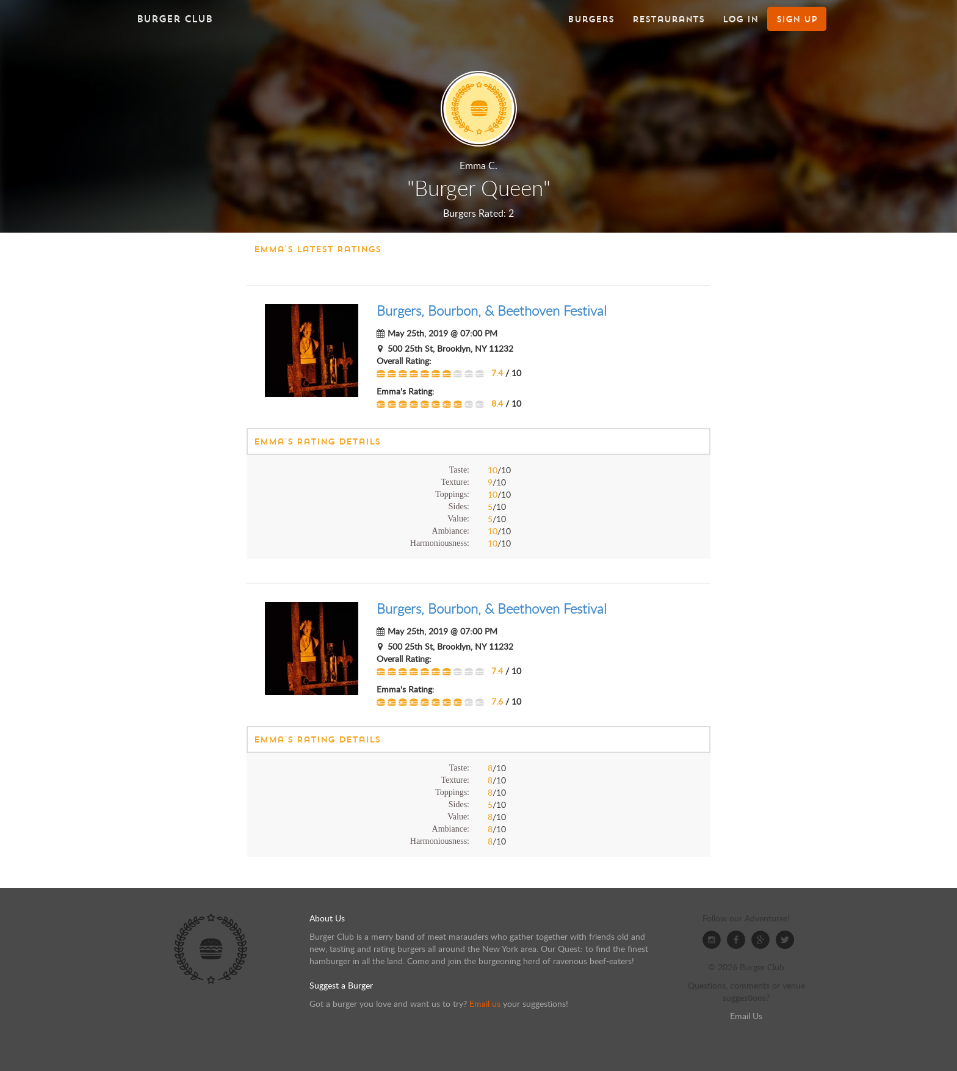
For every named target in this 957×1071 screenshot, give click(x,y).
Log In (740, 18)
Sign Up (796, 18)
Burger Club (174, 18)
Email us (484, 1003)
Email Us (746, 1016)
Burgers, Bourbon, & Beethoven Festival (492, 310)
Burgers (591, 18)
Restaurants (668, 18)
